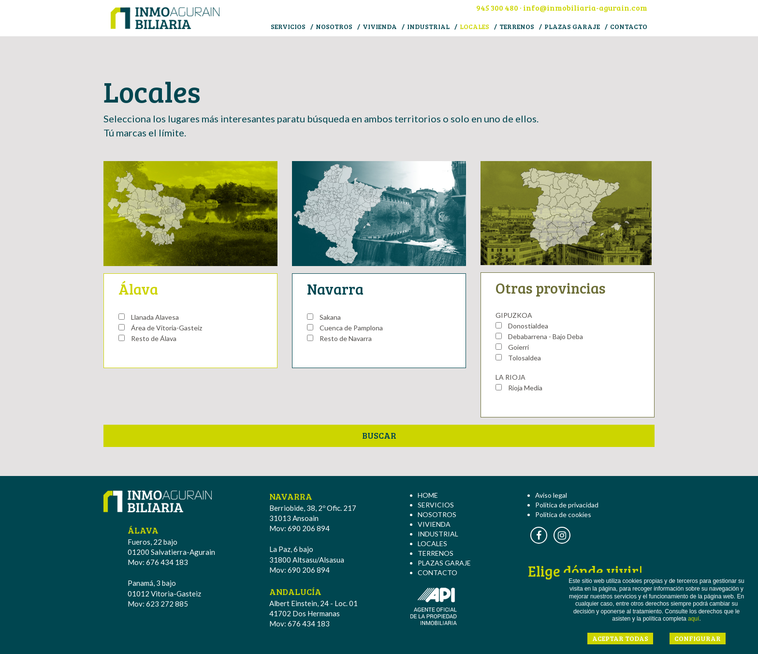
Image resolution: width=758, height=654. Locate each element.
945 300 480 (497, 7)
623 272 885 (167, 603)
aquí (693, 618)
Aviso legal (551, 495)
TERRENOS (516, 26)
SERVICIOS (288, 26)
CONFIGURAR (697, 638)
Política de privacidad (566, 505)
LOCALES (474, 26)
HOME (428, 495)
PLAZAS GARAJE (572, 26)
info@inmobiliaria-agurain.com (585, 7)
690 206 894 (309, 528)
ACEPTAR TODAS (620, 638)
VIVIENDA (380, 26)
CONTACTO (628, 26)
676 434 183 (167, 562)
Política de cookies (563, 514)
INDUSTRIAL (428, 26)
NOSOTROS (334, 26)
